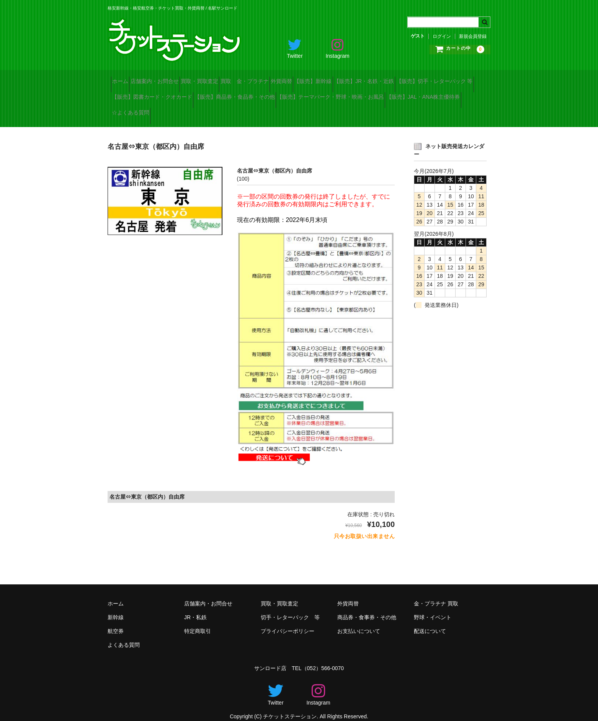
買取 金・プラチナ (289, 78)
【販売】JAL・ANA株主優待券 (275, 110)
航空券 (116, 622)
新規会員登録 (473, 36)
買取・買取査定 (230, 78)
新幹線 (116, 608)
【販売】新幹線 (384, 78)
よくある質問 (124, 636)
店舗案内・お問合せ (171, 78)
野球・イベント (432, 608)
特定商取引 (197, 622)
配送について (430, 622)
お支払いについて (358, 622)
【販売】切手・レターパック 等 (153, 94)
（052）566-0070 (323, 659)
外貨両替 (339, 78)
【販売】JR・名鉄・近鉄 (449, 78)
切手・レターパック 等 (290, 608)
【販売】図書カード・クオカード (248, 94)
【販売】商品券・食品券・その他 (344, 94)
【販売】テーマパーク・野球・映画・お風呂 (168, 110)
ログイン (442, 36)
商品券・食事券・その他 (366, 608)
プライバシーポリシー (287, 622)
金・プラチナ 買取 (436, 594)
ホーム (124, 78)
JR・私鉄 (195, 608)
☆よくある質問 (346, 110)
